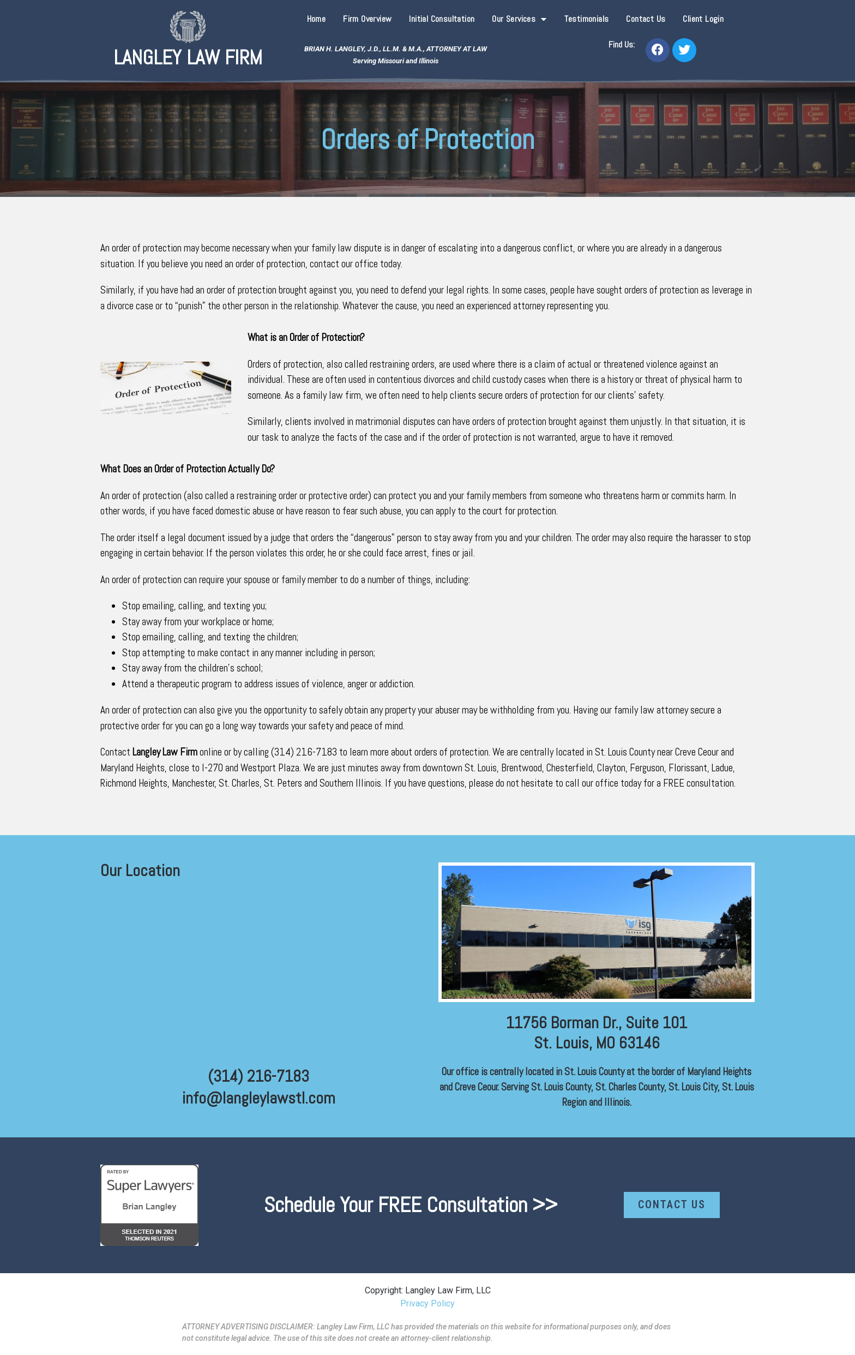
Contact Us (645, 19)
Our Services (519, 19)
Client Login (703, 19)
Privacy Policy (427, 1303)
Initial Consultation (441, 19)
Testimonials (586, 19)
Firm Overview (367, 19)
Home (316, 19)
